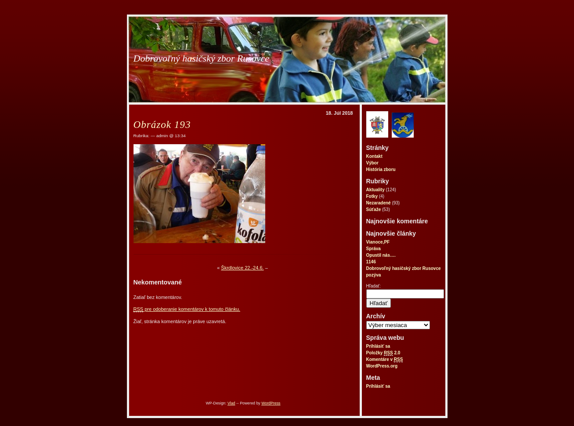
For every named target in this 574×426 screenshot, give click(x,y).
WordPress (270, 403)
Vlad (231, 403)
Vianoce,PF (378, 242)
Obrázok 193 (162, 124)
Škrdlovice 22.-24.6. (242, 267)
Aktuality (375, 189)
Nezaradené (378, 202)
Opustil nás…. (381, 255)
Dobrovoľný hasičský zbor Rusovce (202, 58)
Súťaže (373, 209)
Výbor (372, 162)
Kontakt (374, 156)
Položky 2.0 (383, 353)
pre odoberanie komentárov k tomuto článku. (187, 309)
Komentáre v (384, 359)
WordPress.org (382, 366)
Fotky (372, 196)
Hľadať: (373, 286)
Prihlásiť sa (378, 346)
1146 (371, 261)
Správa (373, 248)
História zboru (381, 169)
